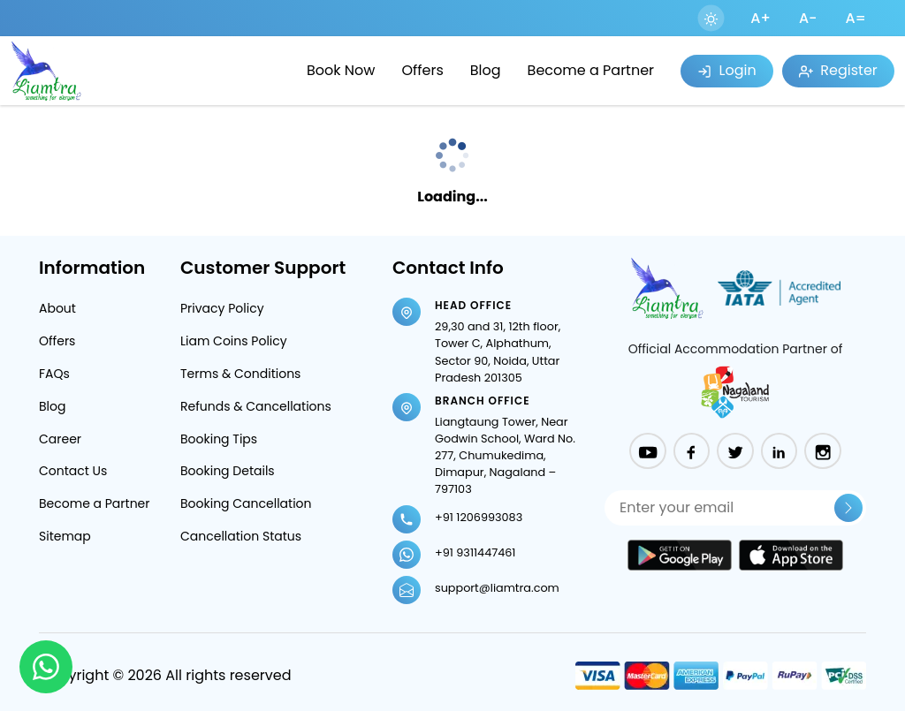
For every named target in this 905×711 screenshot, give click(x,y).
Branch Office (482, 400)
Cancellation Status (240, 536)
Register (838, 70)
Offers (422, 70)
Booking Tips (218, 439)
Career (60, 439)
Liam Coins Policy (233, 341)
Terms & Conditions (240, 373)
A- (808, 18)
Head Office (473, 305)
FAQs (54, 373)
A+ (760, 18)
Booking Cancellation (246, 503)
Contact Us (73, 471)
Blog (485, 70)
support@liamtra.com (497, 587)
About (57, 308)
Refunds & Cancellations (255, 406)
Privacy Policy (222, 308)
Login (726, 70)
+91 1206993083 (478, 517)
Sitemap (65, 536)
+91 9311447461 (475, 552)
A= (855, 18)
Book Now (341, 70)
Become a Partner (591, 70)
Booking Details (227, 471)
